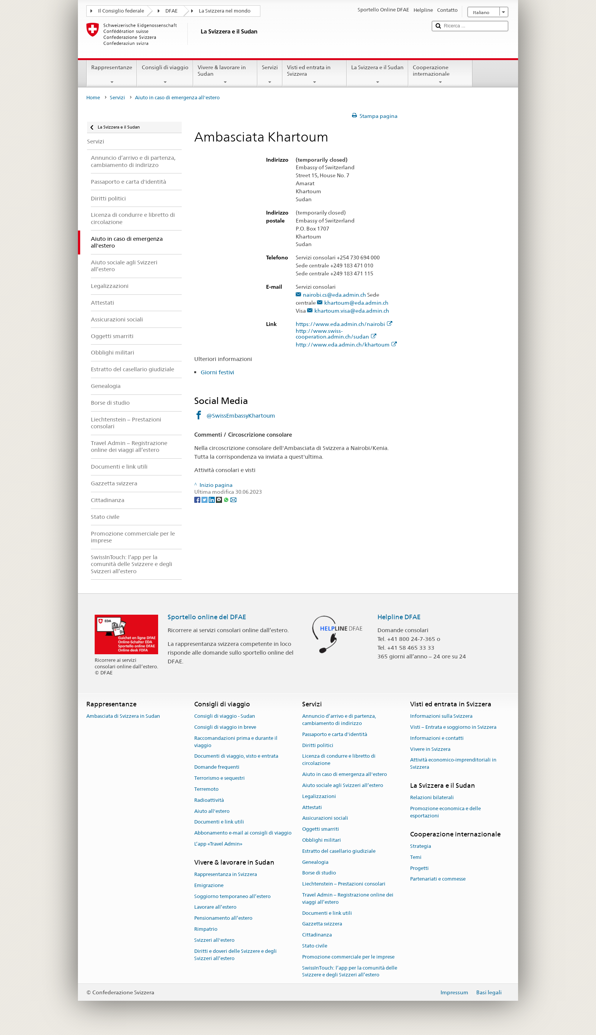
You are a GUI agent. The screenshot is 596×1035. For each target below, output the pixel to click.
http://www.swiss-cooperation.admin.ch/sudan (336, 334)
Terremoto (206, 789)
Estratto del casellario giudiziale (339, 851)
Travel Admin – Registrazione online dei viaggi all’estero (347, 898)
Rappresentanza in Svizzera (225, 874)
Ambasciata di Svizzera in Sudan (123, 716)
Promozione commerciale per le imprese (348, 957)
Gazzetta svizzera (322, 924)
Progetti (419, 868)
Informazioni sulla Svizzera (441, 716)
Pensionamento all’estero (223, 918)
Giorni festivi (217, 372)
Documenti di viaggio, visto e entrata (236, 756)
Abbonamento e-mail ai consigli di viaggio (243, 833)
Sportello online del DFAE (207, 617)
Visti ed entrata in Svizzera (314, 74)
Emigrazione (209, 885)
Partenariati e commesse (438, 879)
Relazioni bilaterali (432, 798)
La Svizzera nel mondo (224, 11)
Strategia (420, 846)
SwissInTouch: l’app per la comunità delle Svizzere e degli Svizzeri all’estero (349, 971)
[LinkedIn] (212, 499)
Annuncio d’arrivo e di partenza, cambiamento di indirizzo (339, 719)
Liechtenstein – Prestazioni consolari (343, 884)
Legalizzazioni (319, 796)
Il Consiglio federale (121, 11)
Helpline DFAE (399, 617)
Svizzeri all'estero (214, 940)
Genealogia (315, 862)
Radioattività (209, 800)
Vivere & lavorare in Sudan (225, 74)
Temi (416, 857)
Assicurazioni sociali (325, 818)
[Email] (233, 499)
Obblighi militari (321, 840)
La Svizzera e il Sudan (377, 74)
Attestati (312, 807)
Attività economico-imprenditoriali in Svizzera (453, 763)
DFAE (171, 11)
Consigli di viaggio (164, 74)
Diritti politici (317, 745)
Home (93, 97)
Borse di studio (319, 873)
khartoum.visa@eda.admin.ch (351, 311)
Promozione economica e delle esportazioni (445, 812)
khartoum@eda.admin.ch (356, 303)
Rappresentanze (111, 74)
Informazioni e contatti (437, 738)
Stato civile (314, 946)
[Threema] (219, 499)
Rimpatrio (205, 929)
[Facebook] (197, 499)
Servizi (270, 74)
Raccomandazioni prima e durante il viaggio (235, 741)
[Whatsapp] (226, 499)
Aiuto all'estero (212, 811)
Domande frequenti (216, 767)
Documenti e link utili (219, 822)
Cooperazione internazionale (440, 74)
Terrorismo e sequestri (219, 778)
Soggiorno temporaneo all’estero (232, 896)
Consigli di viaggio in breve (225, 727)
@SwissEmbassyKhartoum (240, 415)
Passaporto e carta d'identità (334, 734)
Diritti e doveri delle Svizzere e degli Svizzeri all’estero (235, 954)
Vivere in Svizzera (430, 749)
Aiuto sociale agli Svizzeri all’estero (342, 785)
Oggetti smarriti (320, 829)
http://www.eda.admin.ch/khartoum (346, 345)
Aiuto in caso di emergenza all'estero (344, 774)
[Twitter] (205, 499)
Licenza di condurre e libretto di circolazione (339, 760)
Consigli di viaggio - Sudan (224, 716)
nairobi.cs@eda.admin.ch (334, 295)
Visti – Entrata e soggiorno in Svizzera (453, 727)
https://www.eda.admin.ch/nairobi (344, 324)
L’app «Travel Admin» (218, 844)
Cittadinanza (317, 935)
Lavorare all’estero (215, 907)
